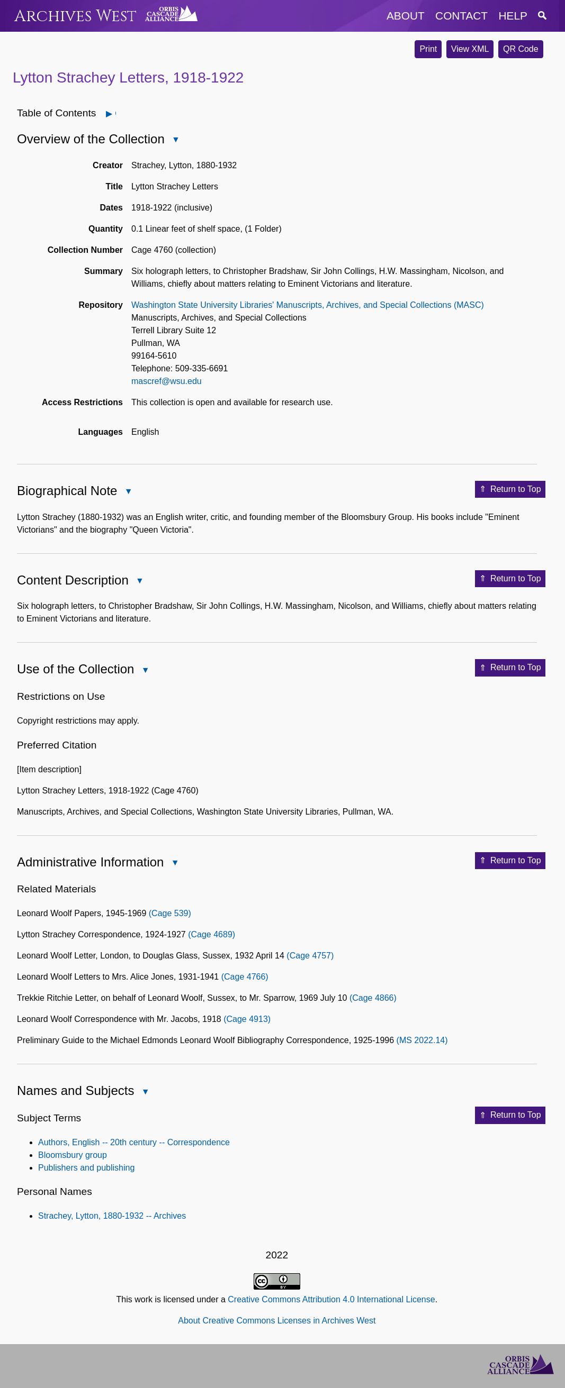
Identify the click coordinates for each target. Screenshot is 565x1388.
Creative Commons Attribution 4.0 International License (331, 1299)
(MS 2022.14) (422, 1040)
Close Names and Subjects (144, 1092)
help (513, 16)
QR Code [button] (521, 48)
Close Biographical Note (127, 492)
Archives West (75, 16)
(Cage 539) (170, 913)
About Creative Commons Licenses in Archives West (276, 1320)
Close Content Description (139, 581)
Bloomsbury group (72, 1154)
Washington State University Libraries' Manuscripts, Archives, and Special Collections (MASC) (307, 304)
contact (461, 16)
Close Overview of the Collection (175, 140)
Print (428, 48)
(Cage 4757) (310, 955)
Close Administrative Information (174, 863)
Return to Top (510, 489)
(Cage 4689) (211, 934)
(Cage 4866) (373, 997)
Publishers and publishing (86, 1167)
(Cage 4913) (247, 1019)
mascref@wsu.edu (166, 381)
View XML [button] (470, 48)
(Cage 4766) (244, 976)
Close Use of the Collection (144, 671)
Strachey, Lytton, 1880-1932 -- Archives (112, 1215)
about (406, 16)
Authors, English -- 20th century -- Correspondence (134, 1142)
